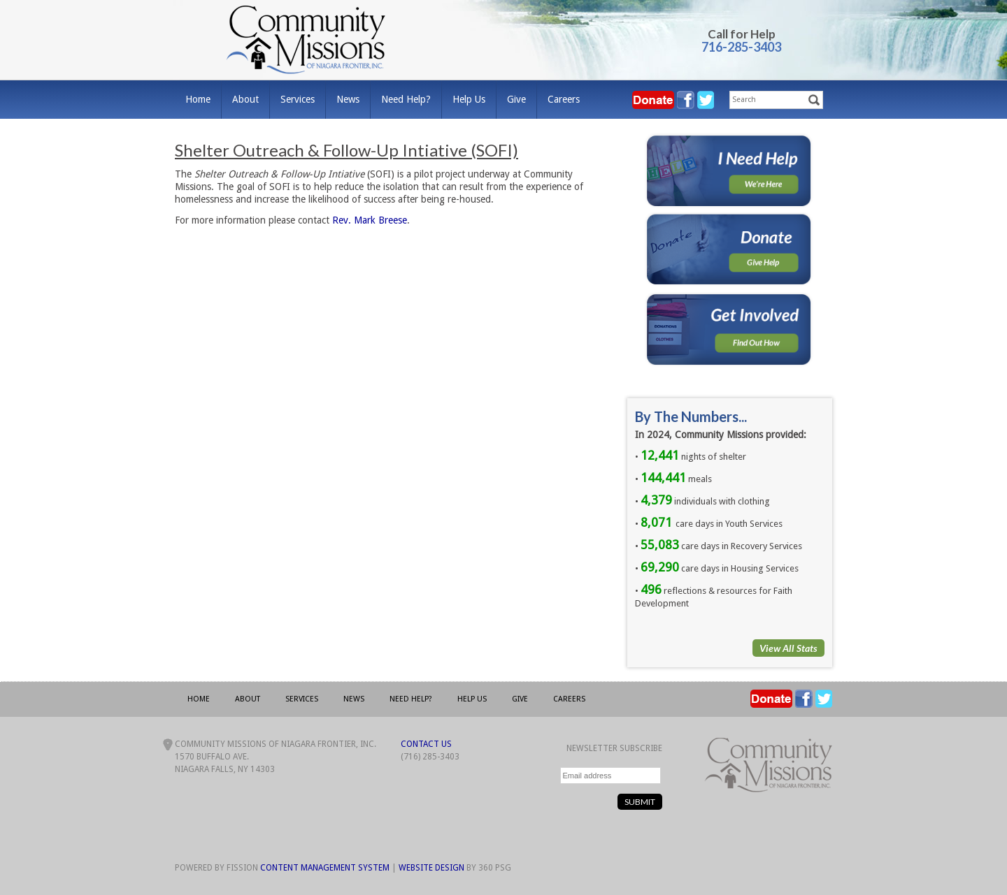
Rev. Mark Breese (369, 220)
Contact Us (426, 744)
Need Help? (406, 99)
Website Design (431, 868)
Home (197, 99)
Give (516, 99)
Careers (564, 99)
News (347, 99)
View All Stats (788, 648)
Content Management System (325, 868)
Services (297, 99)
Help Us (468, 99)
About (245, 99)
